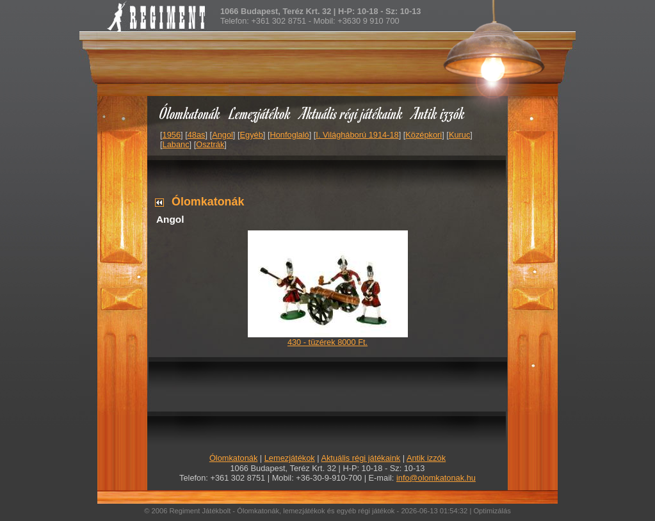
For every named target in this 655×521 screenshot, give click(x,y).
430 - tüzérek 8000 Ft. (327, 342)
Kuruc (459, 135)
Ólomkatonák (189, 113)
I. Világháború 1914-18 (357, 135)
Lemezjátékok (260, 113)
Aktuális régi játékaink (351, 113)
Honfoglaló (289, 135)
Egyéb (251, 135)
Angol (222, 135)
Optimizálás (491, 511)
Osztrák (210, 144)
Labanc (176, 144)
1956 (172, 135)
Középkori (423, 135)
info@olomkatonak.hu (436, 478)
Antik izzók (438, 113)
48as (197, 135)
